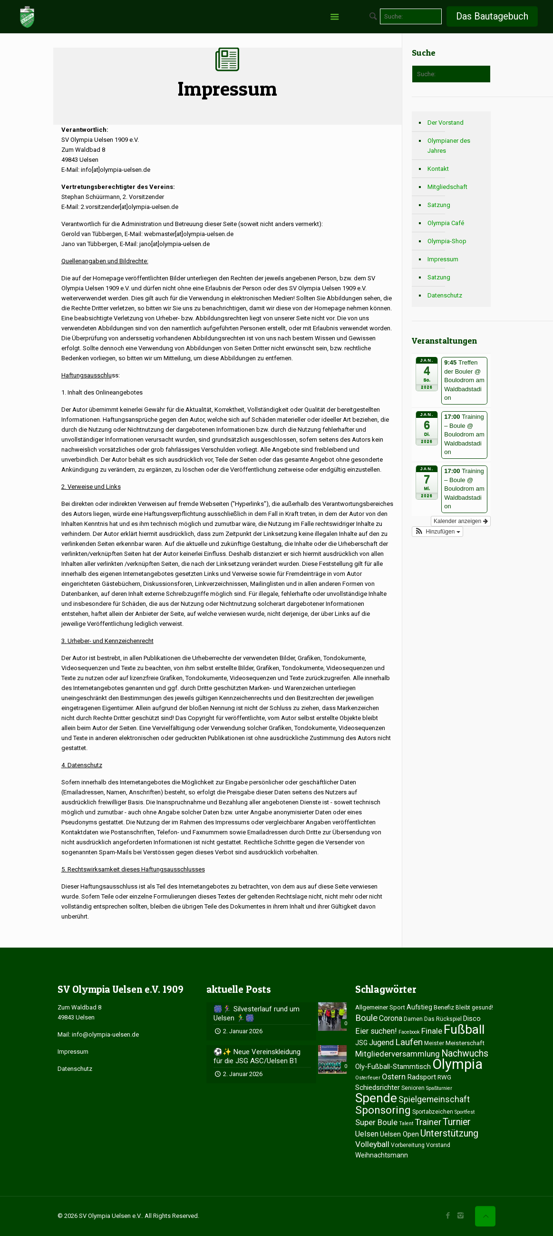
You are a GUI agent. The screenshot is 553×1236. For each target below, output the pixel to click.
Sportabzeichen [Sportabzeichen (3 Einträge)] (432, 1111)
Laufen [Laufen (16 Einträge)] (409, 1042)
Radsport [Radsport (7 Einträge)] (421, 1077)
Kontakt (438, 168)
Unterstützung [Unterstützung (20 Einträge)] (449, 1133)
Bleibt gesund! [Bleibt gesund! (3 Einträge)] (474, 1007)
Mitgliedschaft (447, 186)
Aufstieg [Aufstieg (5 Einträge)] (419, 1007)
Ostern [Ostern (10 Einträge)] (394, 1076)
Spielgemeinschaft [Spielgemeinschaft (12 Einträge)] (434, 1099)
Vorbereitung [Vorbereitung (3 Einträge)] (408, 1145)
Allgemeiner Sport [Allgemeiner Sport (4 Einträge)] (380, 1007)
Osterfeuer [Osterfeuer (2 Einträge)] (367, 1078)
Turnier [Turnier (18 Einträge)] (457, 1122)
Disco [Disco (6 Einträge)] (472, 1018)
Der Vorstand (445, 122)
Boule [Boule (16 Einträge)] (366, 1017)
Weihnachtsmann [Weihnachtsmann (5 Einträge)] (381, 1155)
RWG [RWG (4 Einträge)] (444, 1077)
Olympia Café (445, 223)
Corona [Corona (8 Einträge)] (390, 1018)
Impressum (442, 259)
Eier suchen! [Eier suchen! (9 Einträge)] (376, 1031)
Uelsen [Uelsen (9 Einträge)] (366, 1133)
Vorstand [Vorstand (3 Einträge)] (438, 1145)
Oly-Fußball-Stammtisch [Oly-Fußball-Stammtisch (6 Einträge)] (393, 1066)
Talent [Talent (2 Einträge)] (406, 1123)
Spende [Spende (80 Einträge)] (376, 1098)
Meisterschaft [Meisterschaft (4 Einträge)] (465, 1043)
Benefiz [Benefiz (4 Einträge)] (444, 1007)
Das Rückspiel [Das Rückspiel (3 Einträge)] (443, 1019)
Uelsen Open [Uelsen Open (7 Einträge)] (399, 1134)
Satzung (438, 204)
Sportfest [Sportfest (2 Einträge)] (465, 1112)
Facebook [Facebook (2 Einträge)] (409, 1032)
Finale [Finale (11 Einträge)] (431, 1031)
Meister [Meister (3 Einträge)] (434, 1043)
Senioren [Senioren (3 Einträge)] (413, 1088)
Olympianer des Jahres (448, 145)
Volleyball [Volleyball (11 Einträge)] (372, 1144)
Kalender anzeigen (460, 521)
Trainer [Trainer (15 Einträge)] (428, 1122)
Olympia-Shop (446, 241)
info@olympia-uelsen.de (105, 1034)
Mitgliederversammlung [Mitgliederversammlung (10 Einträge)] (397, 1053)
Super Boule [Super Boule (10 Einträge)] (376, 1122)
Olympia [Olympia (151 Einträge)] (457, 1064)
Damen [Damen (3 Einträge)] (413, 1019)
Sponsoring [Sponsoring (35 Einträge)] (383, 1110)
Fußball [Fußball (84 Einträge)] (464, 1029)
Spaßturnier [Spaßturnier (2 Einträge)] (439, 1088)
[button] (437, 531)
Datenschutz (444, 295)
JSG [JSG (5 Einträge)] (361, 1043)
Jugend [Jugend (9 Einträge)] (381, 1042)
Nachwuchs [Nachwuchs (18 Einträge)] (464, 1053)
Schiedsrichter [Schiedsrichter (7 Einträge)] (377, 1087)
